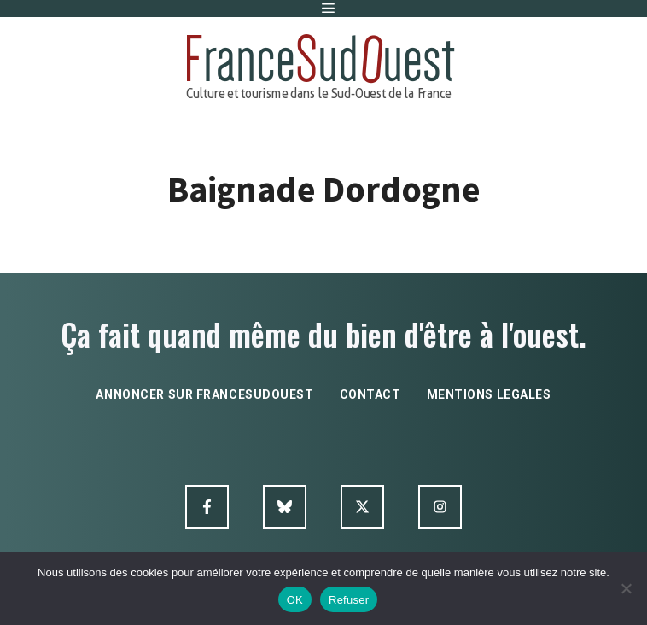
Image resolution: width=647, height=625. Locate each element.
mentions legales (489, 394)
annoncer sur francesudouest (204, 394)
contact (370, 394)
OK (295, 599)
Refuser (349, 599)
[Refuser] (625, 588)
